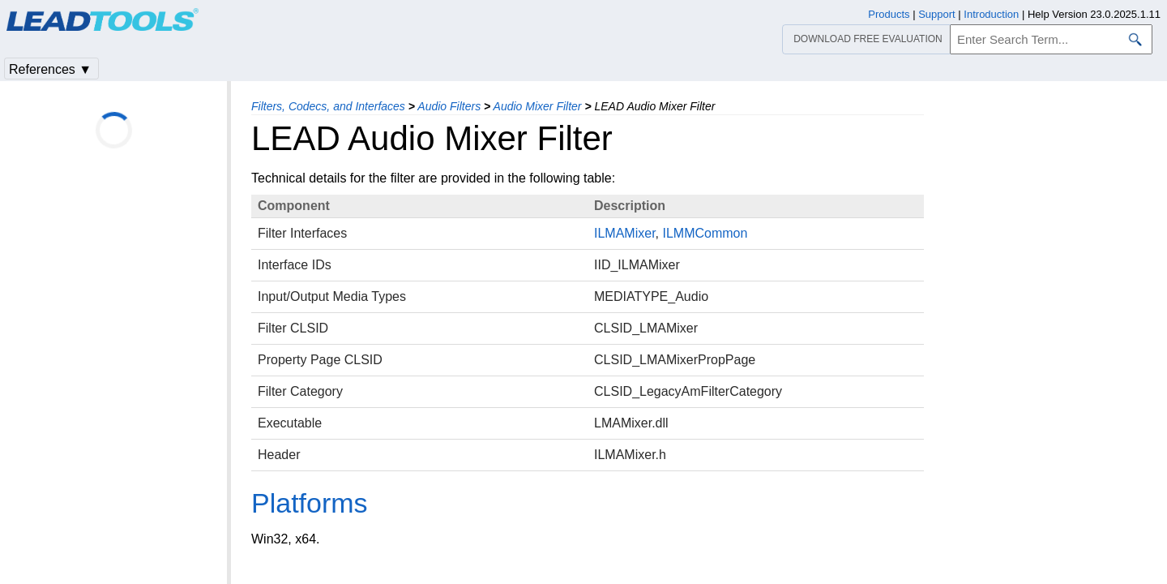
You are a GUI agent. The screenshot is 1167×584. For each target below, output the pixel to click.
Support (936, 14)
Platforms (309, 502)
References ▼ (50, 69)
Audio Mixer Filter (538, 106)
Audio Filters (449, 106)
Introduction (991, 14)
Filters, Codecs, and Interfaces (328, 106)
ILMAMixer (625, 233)
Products (888, 14)
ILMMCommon (704, 233)
